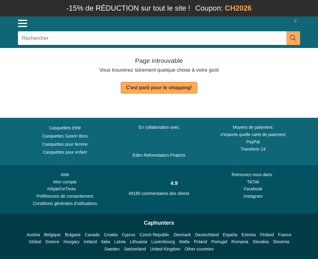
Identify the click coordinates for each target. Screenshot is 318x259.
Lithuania (138, 241)
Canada (92, 234)
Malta (184, 241)
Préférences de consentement (65, 196)
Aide (65, 174)
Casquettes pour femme (64, 144)
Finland (267, 234)
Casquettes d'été (65, 127)
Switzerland (135, 249)
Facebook (253, 188)
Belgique (52, 234)
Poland (200, 241)
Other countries (199, 249)
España (230, 234)
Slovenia (281, 241)
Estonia (249, 234)
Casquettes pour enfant (65, 152)
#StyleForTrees (65, 188)
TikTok (253, 181)
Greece (52, 241)
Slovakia (261, 241)
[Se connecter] (259, 23)
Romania (240, 241)
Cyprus (128, 234)
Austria (33, 234)
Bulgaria (72, 234)
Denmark (182, 234)
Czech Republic (154, 234)
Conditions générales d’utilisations (65, 203)
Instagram (253, 196)
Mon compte (64, 181)
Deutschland (207, 234)
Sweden (112, 249)
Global (35, 241)
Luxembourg (163, 241)
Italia (105, 241)
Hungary (71, 241)
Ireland (90, 241)
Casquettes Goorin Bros (64, 136)
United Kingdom (165, 249)
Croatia (110, 234)
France (285, 234)
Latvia (120, 241)
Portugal (219, 241)
